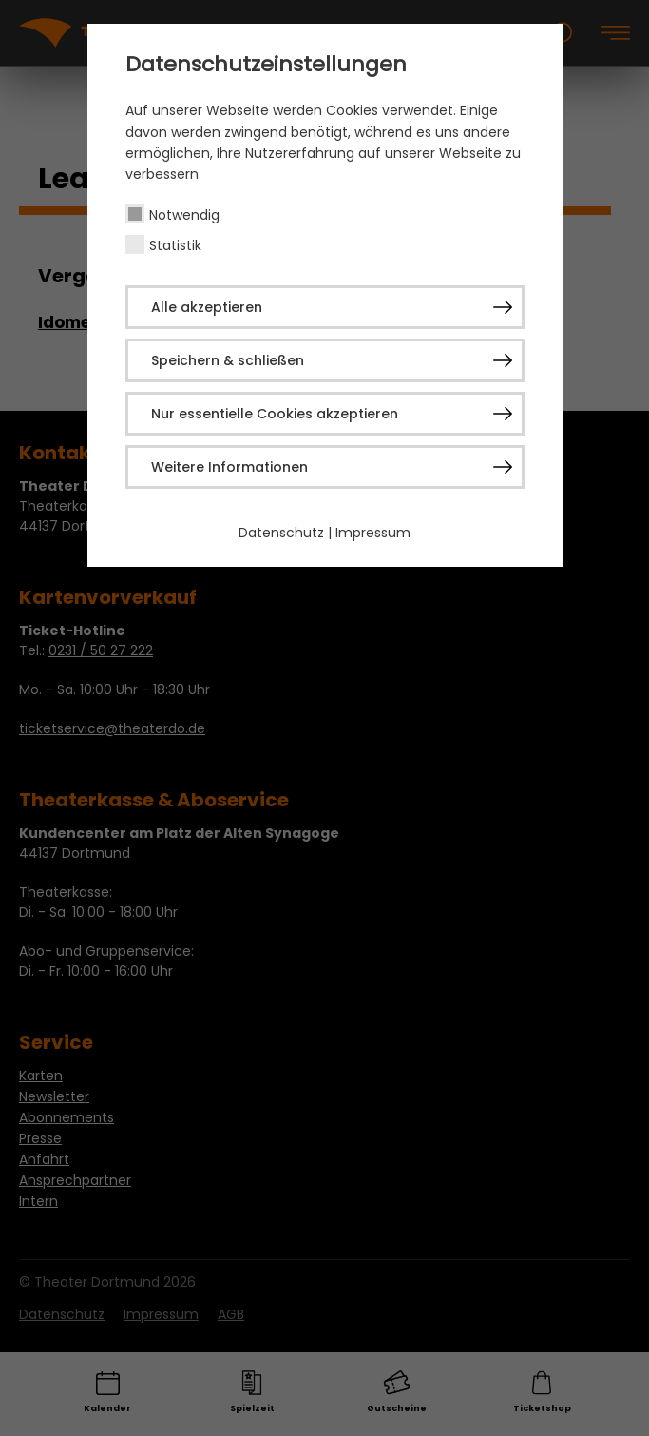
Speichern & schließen (227, 360)
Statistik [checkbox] (175, 245)
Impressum (372, 532)
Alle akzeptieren (206, 307)
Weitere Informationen (229, 466)
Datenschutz (281, 532)
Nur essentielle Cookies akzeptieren (274, 413)
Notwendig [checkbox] (184, 214)
